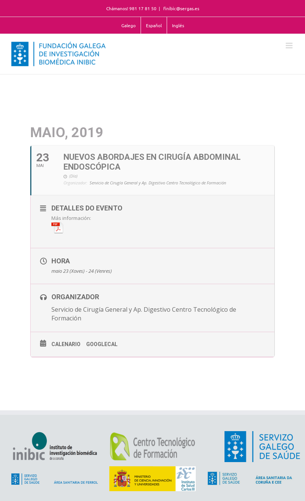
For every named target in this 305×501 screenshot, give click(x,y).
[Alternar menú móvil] (290, 45)
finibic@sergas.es (180, 8)
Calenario (66, 344)
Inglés (178, 25)
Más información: (71, 224)
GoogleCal (102, 344)
